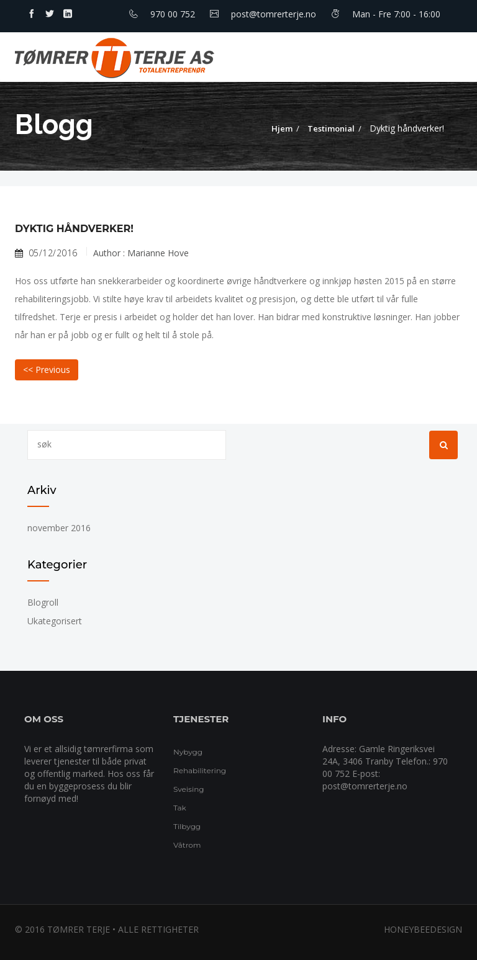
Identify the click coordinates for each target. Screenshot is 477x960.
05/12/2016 (46, 253)
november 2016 (59, 528)
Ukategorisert (54, 621)
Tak (179, 807)
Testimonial (331, 128)
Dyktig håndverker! (74, 229)
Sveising (188, 789)
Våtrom (187, 845)
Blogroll (42, 602)
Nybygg (187, 751)
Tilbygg (187, 826)
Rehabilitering (199, 770)
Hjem (282, 128)
